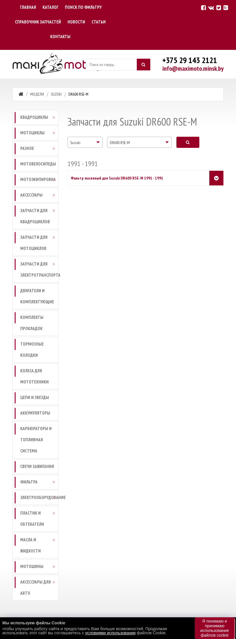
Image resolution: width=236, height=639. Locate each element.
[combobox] (85, 142)
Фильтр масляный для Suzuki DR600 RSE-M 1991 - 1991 (117, 178)
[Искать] (143, 64)
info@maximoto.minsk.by (193, 68)
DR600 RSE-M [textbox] (120, 142)
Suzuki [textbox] (75, 142)
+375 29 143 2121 (189, 60)
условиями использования (110, 632)
